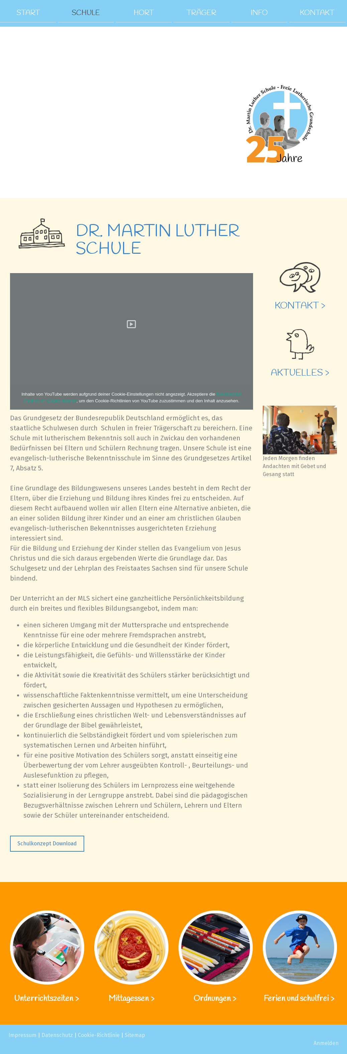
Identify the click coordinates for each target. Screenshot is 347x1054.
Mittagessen (129, 999)
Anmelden (326, 1043)
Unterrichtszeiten (44, 999)
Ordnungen (212, 999)
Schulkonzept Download (47, 843)
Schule (86, 13)
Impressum (22, 1035)
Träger (201, 13)
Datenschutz (57, 1035)
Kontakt (317, 13)
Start (28, 13)
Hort (144, 13)
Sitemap (135, 1035)
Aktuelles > (300, 373)
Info (259, 13)
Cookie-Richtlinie (99, 1035)
